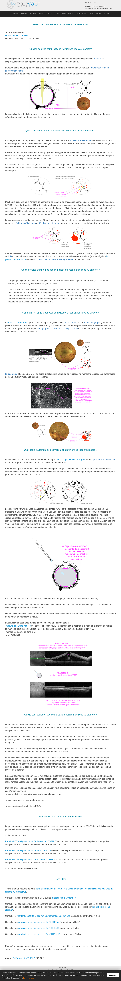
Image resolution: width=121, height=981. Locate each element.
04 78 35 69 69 (90, 3)
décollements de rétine (49, 223)
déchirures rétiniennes (25, 223)
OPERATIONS (67, 14)
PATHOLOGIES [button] (36, 14)
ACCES (106, 14)
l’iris (10, 256)
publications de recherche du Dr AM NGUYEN (40, 934)
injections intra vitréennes (103, 459)
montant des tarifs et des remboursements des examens (43, 916)
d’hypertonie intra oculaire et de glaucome (53, 259)
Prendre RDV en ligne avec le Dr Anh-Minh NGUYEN (30, 859)
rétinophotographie (92, 322)
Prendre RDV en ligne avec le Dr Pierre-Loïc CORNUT (30, 841)
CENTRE (15, 14)
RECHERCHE (81, 14)
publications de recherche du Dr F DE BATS (39, 928)
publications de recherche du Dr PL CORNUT (39, 922)
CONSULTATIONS (53, 14)
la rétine (97, 59)
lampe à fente (70, 322)
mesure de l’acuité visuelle (18, 626)
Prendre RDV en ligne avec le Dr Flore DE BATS (28, 850)
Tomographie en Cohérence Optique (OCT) (57, 328)
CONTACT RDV (95, 14)
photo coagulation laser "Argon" (71, 459)
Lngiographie (11, 374)
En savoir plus (28, 978)
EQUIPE (24, 14)
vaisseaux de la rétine (80, 140)
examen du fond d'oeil (17, 322)
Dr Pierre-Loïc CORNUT (16, 35)
